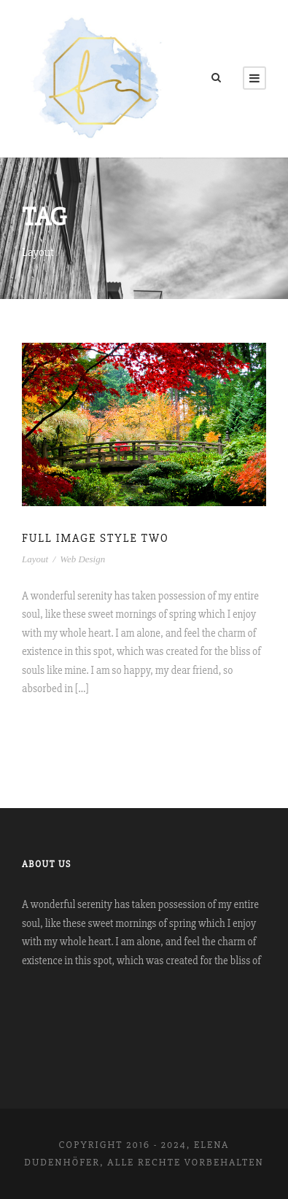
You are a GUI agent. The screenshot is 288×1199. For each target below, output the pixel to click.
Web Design (82, 559)
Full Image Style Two (95, 538)
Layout (35, 559)
